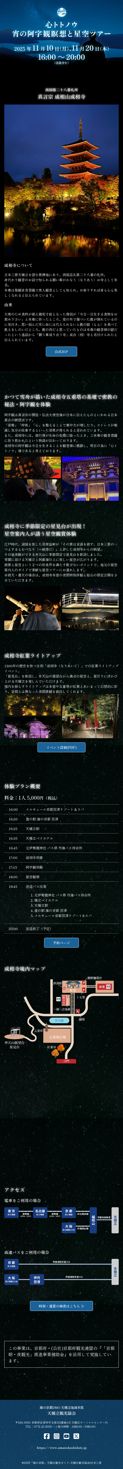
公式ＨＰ (61, 351)
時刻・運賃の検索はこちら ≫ (61, 1306)
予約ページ (61, 942)
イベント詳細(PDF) (61, 747)
